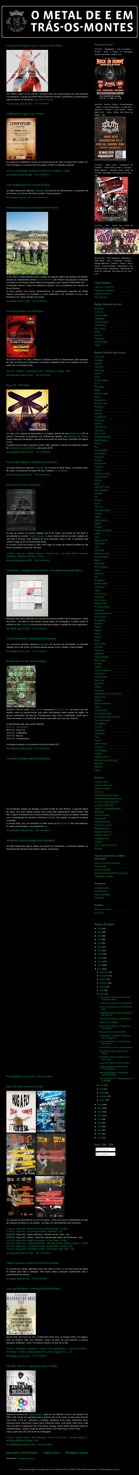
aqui (45, 826)
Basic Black (99, 387)
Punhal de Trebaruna (103, 613)
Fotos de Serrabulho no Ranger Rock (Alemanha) (31, 638)
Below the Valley (101, 393)
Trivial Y (98, 740)
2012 (99, 1112)
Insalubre (98, 527)
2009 (99, 1123)
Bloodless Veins (101, 403)
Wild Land (99, 764)
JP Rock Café (100, 866)
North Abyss (100, 587)
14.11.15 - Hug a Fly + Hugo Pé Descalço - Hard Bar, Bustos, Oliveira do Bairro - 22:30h (47, 1243)
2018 (99, 958)
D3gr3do (98, 423)
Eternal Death (100, 463)
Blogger (116, 1469)
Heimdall (98, 493)
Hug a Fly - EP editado (17, 385)
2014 (99, 1104)
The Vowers (99, 730)
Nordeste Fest (100, 818)
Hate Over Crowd (102, 487)
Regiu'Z (98, 627)
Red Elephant (100, 620)
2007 (99, 1130)
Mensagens (102, 1149)
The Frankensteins (102, 720)
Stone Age (99, 690)
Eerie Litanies (100, 453)
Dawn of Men (100, 434)
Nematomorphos (101, 322)
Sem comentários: (42, 104)
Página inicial (51, 1452)
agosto (103, 987)
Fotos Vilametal (101, 297)
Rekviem (98, 630)
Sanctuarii (99, 650)
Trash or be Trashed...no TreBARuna (24, 311)
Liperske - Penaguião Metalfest (107, 808)
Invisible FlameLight (103, 530)
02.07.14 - (17, 727)
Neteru (97, 570)
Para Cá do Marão (102, 894)
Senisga (98, 663)
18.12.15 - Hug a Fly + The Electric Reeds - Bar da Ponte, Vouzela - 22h (39, 1246)
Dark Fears (99, 430)
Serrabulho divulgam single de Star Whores (28, 758)
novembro (104, 976)
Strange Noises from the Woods (108, 694)
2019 (99, 954)
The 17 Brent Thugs (103, 713)
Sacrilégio (99, 647)
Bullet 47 (98, 410)
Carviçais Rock (101, 782)
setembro (104, 983)
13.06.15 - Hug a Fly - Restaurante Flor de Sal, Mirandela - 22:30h (36, 1229)
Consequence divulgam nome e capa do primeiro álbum (34, 45)
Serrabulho (99, 339)
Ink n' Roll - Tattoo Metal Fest (107, 802)
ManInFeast (99, 550)
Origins (97, 590)
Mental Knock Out (102, 553)
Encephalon (99, 457)
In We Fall (99, 312)
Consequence (100, 417)
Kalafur (97, 534)
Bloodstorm (99, 407)
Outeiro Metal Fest (102, 822)
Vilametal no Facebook (104, 287)
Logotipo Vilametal (102, 294)
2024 (99, 936)
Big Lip (97, 397)
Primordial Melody (102, 607)
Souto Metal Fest (102, 838)
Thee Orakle (100, 734)
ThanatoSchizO (101, 710)
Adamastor (99, 367)
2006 (99, 1134)
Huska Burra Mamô (103, 510)
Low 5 (97, 547)
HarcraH (98, 480)
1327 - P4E (99, 357)
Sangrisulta (99, 653)
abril (102, 1089)
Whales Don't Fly (102, 757)
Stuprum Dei (100, 697)
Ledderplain (99, 319)
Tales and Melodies (103, 703)
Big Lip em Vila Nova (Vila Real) (23, 484)
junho (102, 994)
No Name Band (101, 584)
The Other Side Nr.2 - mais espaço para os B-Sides (31, 1366)
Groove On (99, 913)
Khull (97, 537)
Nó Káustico (100, 580)
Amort (97, 377)
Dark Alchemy (100, 427)
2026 (99, 928)
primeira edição (35, 1414)
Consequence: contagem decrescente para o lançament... (115, 1037)
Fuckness (99, 467)
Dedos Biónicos (101, 891)
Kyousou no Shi (101, 540)
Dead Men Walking (102, 437)
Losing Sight (100, 543)
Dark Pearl (99, 309)
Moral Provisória (101, 557)
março (102, 1093)
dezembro (104, 972)
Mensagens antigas (76, 1452)
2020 (99, 950)
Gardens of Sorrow (102, 473)
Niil (96, 577)
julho (102, 990)
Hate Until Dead (101, 490)
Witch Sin (98, 767)
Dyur (97, 447)
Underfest (99, 842)
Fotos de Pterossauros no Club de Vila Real (28, 184)
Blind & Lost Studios (78, 436)
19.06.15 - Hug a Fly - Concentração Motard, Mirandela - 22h (34, 1231)
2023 (99, 939)
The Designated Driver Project (107, 717)
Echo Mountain (101, 450)
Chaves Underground (103, 785)
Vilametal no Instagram (104, 290)
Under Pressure (101, 744)
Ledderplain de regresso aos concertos (25, 113)
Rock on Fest (62, 709)
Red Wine (99, 624)
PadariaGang (100, 325)
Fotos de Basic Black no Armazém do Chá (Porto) (31, 462)
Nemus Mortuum (101, 567)
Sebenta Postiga (101, 657)
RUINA (97, 332)
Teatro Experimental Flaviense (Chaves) (111, 873)
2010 (99, 1119)
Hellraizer (98, 500)
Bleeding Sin (100, 400)
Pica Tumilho (100, 600)
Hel (96, 497)
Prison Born (99, 610)
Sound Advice (100, 674)
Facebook (25, 624)
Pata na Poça (100, 594)
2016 (99, 965)
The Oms (98, 727)
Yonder (97, 770)
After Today (99, 370)
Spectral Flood (101, 677)
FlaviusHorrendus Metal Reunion (108, 798)
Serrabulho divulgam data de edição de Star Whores (32, 207)
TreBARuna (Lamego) (104, 876)
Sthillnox (98, 687)
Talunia (97, 707)
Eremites (98, 460)
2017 (99, 961)
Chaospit (98, 413)
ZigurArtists (99, 898)
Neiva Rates (100, 563)
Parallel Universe (36, 536)
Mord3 (97, 560)
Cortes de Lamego (102, 788)
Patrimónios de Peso (103, 825)
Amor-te (98, 373)
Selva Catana (100, 660)
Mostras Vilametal (102, 815)
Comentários (102, 1154)
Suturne (98, 700)
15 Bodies (99, 360)
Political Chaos (101, 603)
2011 (99, 1116)
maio (102, 1085)
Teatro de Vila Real (102, 870)
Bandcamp (74, 433)
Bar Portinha (38, 709)
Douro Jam (99, 792)
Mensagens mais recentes (21, 1452)
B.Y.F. (97, 383)
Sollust (97, 345)
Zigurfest (98, 848)
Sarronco (98, 335)
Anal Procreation (101, 380)
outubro (103, 979)
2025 (99, 932)
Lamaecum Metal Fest (104, 805)
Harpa (97, 484)
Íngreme (98, 523)
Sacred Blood (100, 644)
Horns (97, 503)
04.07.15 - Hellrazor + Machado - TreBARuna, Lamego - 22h (37, 371)
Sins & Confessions (103, 670)
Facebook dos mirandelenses (22, 448)
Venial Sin (99, 747)
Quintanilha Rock (102, 828)
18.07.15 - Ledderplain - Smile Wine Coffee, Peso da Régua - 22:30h (38, 171)
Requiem (98, 637)
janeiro (103, 1100)
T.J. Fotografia (61, 471)
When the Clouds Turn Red (106, 760)
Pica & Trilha (100, 328)
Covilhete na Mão (102, 888)
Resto (97, 640)
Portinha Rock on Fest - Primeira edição (26, 661)
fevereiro (103, 1096)
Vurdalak (98, 754)
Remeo (98, 634)
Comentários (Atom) (25, 1458)
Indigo (97, 517)
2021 (99, 947)
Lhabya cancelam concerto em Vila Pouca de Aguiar (32, 1263)
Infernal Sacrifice (102, 520)
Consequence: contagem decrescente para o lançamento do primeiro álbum (43, 570)
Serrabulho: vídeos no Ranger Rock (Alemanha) (30, 840)
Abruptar (98, 363)
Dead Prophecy (101, 440)
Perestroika (99, 597)
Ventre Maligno (101, 750)
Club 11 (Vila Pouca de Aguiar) (107, 863)
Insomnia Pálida (101, 315)
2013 (99, 1108)
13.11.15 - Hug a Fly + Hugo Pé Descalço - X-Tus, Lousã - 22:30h (36, 1240)
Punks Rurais (100, 617)
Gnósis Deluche (101, 477)
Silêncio (98, 667)
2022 (99, 943)
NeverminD (99, 574)
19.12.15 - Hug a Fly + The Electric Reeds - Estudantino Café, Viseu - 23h (40, 1249)
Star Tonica (99, 684)
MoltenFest (99, 812)
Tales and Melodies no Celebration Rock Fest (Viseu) (33, 1288)
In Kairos (98, 513)
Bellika (97, 390)
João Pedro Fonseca (43, 99)
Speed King (99, 680)
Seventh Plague (101, 342)
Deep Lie (98, 443)
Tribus (97, 737)
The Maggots (100, 724)
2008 (99, 1127)
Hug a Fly (99, 507)
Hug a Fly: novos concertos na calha (24, 1086)
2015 (99, 969)
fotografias (39, 190)
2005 (99, 1138)
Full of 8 (98, 470)
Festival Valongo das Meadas (107, 795)
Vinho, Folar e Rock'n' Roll (105, 845)
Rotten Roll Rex (44, 280)
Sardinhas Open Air (103, 835)
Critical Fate (100, 420)
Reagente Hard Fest (103, 832)
